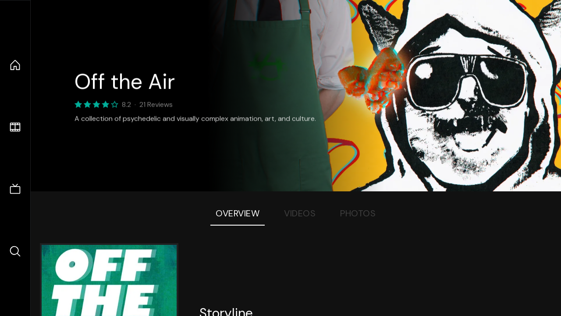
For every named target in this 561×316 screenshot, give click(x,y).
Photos (358, 213)
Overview (237, 213)
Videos (300, 213)
